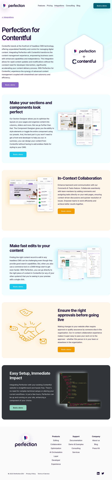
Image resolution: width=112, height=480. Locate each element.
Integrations (59, 5)
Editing (56, 440)
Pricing (50, 5)
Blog (78, 5)
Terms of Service (43, 474)
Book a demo (102, 6)
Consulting (70, 5)
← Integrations (8, 17)
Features (41, 5)
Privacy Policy (31, 474)
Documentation (76, 440)
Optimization (56, 448)
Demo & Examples (76, 444)
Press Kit (96, 448)
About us (96, 440)
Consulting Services (76, 450)
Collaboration (56, 444)
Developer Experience (56, 462)
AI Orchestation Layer (56, 454)
